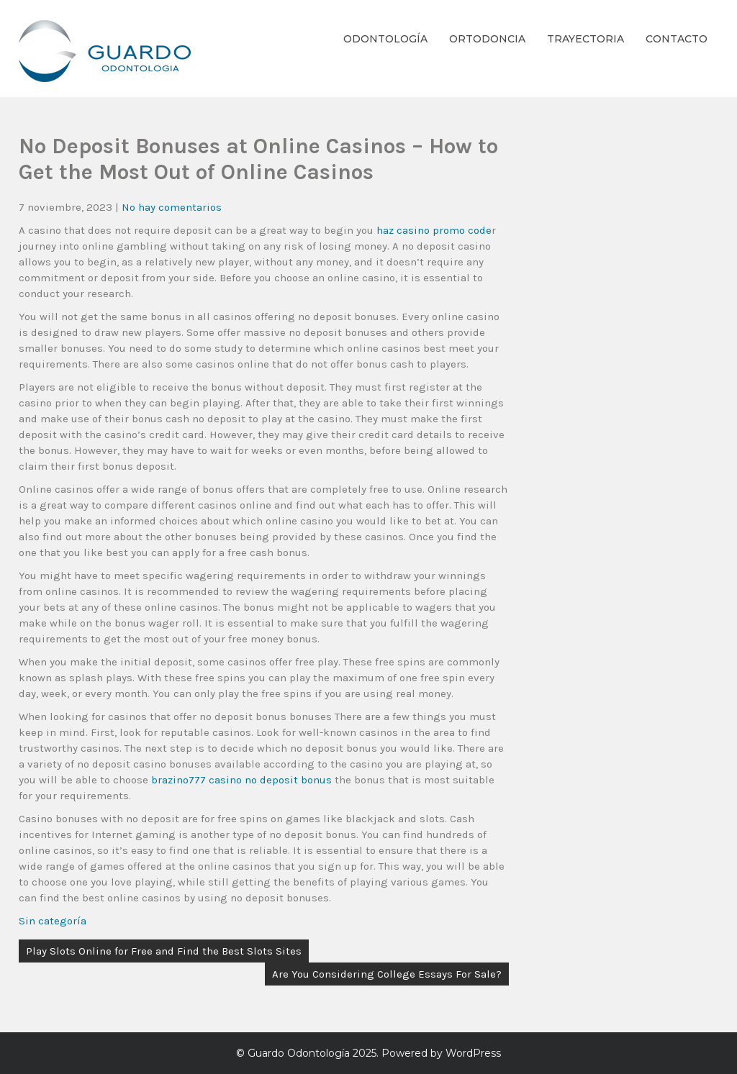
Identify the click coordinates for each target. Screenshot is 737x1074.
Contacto (676, 38)
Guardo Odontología (299, 1053)
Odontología (385, 38)
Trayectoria (585, 38)
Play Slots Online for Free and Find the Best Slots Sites (164, 951)
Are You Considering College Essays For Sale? (387, 974)
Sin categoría (52, 920)
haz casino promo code (434, 230)
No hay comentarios (172, 207)
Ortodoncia (487, 38)
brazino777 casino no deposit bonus (241, 779)
